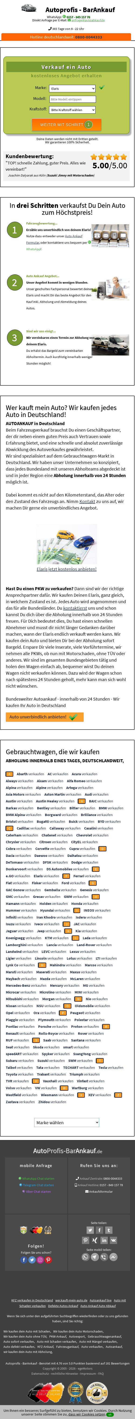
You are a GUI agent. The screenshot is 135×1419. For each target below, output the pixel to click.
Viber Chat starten (38, 1191)
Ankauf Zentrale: (91, 1178)
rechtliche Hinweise (64, 1373)
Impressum (88, 1373)
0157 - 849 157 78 (78, 17)
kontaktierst (75, 608)
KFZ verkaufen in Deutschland (32, 1300)
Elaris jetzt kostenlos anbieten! (67, 569)
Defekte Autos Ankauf (63, 1306)
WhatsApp (33, 262)
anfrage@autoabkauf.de (88, 20)
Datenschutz (40, 1373)
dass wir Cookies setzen (86, 1414)
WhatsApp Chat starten (38, 1178)
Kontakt (87, 501)
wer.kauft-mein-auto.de (71, 1300)
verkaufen (30, 773)
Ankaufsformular (101, 1191)
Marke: (41, 87)
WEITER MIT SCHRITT (66, 124)
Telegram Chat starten (38, 1185)
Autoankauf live (101, 1300)
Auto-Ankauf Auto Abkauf (98, 1306)
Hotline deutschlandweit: (66, 37)
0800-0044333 (112, 1178)
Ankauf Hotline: (88, 1185)
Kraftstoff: (38, 109)
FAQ (101, 1373)
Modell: (39, 98)
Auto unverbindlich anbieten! (44, 716)
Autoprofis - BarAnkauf (80, 9)
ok (110, 1414)
